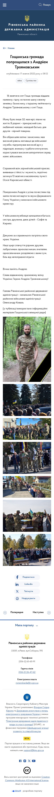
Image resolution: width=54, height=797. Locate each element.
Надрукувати (28, 598)
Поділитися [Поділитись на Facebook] (28, 577)
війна (20, 81)
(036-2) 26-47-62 (27, 672)
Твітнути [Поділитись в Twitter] (28, 591)
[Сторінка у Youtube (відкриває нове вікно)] (33, 761)
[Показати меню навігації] (4, 5)
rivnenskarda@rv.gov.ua (27, 683)
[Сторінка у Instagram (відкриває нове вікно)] (24, 761)
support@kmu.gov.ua (34, 750)
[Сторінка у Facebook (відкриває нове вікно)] (20, 761)
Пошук (47, 5)
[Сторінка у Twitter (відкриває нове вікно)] (29, 761)
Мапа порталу (24, 625)
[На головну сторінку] (27, 25)
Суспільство (31, 81)
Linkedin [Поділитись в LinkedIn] (28, 584)
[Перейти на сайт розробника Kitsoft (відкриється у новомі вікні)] (16, 791)
